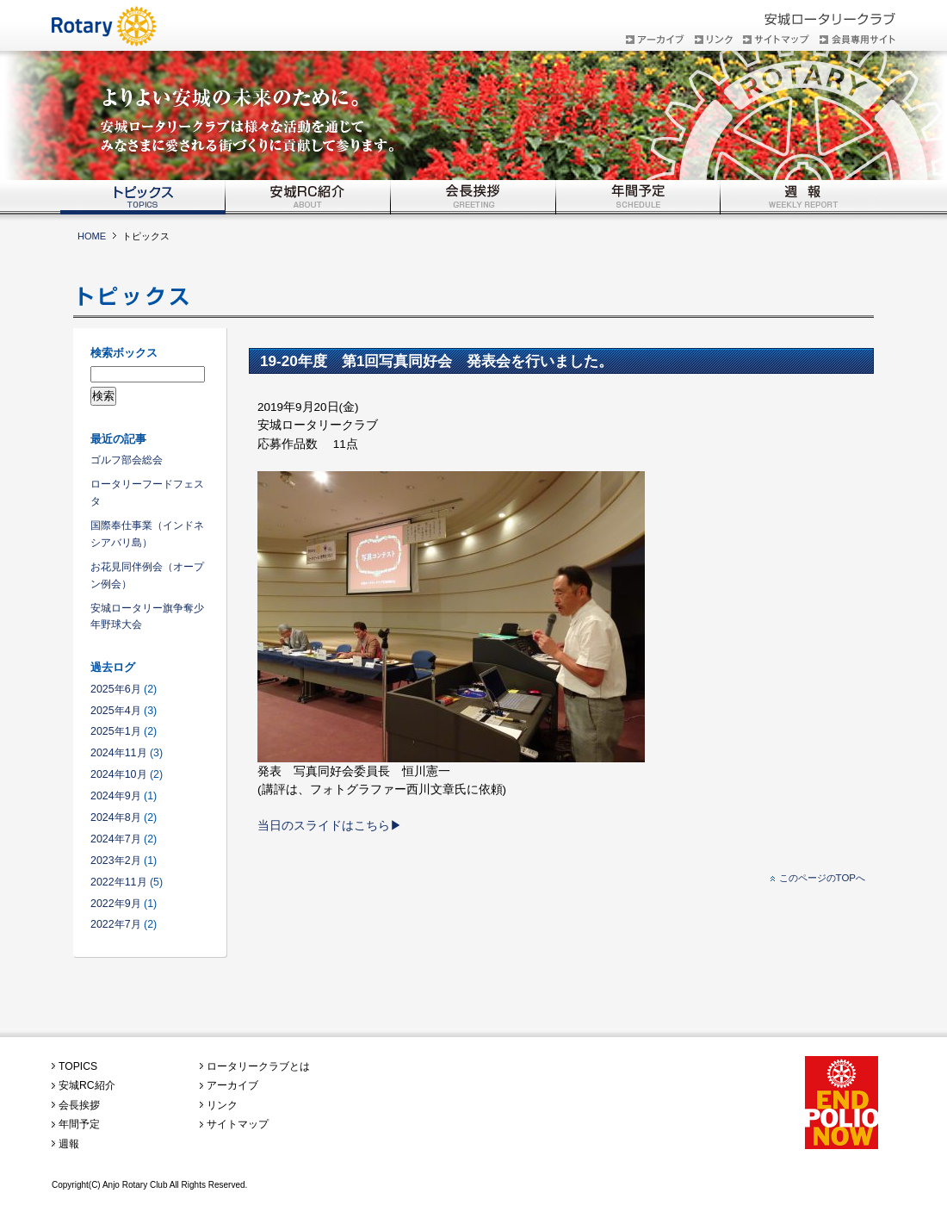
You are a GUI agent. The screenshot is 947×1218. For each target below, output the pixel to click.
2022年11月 (118, 882)
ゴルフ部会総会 (126, 460)
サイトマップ (238, 1124)
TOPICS (78, 1066)
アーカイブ (232, 1085)
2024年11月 (118, 753)
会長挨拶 (79, 1105)
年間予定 (79, 1124)
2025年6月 (115, 689)
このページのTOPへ (822, 878)
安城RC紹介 (87, 1085)
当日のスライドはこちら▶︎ (329, 825)
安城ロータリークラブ (116, 18)
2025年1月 (115, 731)
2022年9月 (115, 904)
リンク (222, 1105)
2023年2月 (115, 860)
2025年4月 (115, 711)
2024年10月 (118, 774)
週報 (69, 1144)
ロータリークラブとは (258, 1066)
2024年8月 (115, 817)
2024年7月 (115, 839)
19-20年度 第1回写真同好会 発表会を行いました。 (436, 361)
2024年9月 (115, 796)
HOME (91, 236)
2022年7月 (115, 924)
